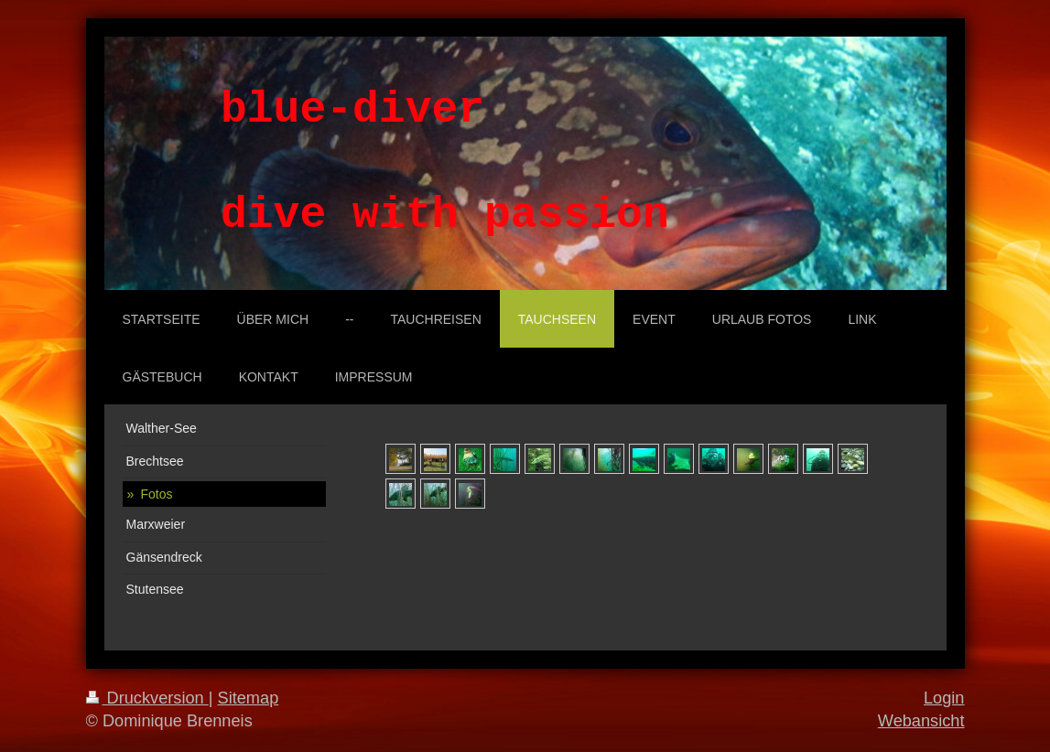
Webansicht (921, 721)
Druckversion (147, 698)
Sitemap (248, 698)
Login (944, 698)
